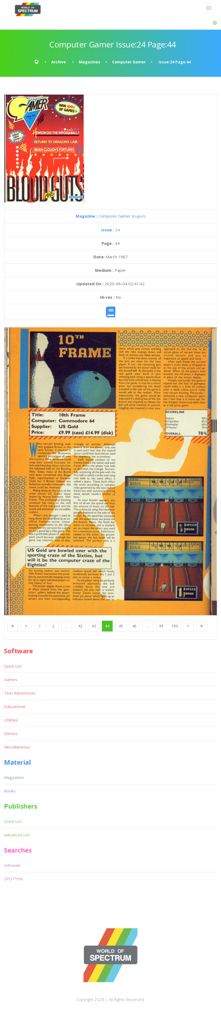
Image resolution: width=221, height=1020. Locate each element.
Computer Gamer (129, 61)
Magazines (89, 61)
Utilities (11, 720)
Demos (11, 733)
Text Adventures (20, 693)
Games (10, 679)
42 (80, 626)
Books (10, 791)
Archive (58, 61)
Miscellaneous (17, 747)
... (66, 626)
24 (110, 229)
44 (107, 626)
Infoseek (12, 865)
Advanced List (17, 834)
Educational (14, 706)
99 (161, 626)
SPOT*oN (13, 878)
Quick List (13, 666)
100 (175, 626)
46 (134, 626)
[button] (215, 23)
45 (121, 626)
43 (94, 626)
